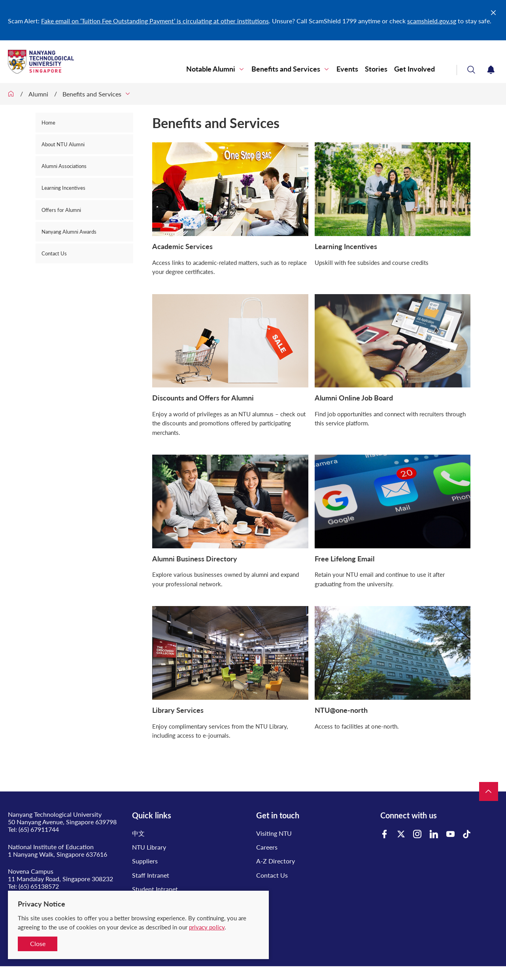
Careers (267, 847)
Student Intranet (155, 889)
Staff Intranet (150, 875)
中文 (138, 833)
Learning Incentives (63, 188)
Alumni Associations (64, 166)
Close (37, 943)
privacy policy (207, 927)
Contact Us (54, 253)
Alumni (38, 94)
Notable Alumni (210, 69)
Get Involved (414, 69)
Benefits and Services (285, 69)
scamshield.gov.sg (431, 21)
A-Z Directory (275, 861)
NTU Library (149, 847)
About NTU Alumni (63, 144)
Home (48, 122)
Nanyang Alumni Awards (69, 232)
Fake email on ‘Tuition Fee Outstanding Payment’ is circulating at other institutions (155, 21)
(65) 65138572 (39, 886)
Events (347, 69)
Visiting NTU (274, 833)
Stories (376, 69)
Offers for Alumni (61, 210)
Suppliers (145, 861)
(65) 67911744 (39, 829)
